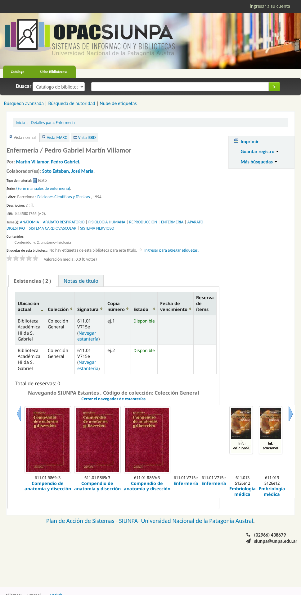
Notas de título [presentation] (81, 280)
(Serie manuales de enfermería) (43, 188)
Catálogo (18, 72)
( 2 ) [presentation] (32, 280)
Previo (18, 421)
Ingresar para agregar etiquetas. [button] (171, 250)
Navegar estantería (87, 336)
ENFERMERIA (172, 222)
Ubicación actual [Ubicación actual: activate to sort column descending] (28, 306)
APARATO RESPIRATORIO (63, 222)
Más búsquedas (258, 162)
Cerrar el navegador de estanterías (113, 398)
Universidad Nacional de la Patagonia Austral (197, 520)
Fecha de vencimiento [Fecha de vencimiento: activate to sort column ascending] (173, 306)
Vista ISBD (87, 137)
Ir (274, 86)
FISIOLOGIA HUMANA (106, 222)
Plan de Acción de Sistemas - (82, 520)
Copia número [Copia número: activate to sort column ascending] (116, 306)
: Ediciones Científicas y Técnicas (62, 196)
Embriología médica (242, 491)
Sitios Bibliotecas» (54, 72)
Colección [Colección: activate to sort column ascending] (58, 309)
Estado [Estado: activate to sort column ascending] (140, 309)
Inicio (20, 122)
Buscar (24, 86)
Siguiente (290, 421)
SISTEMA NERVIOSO (97, 228)
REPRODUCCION (143, 222)
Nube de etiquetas (118, 103)
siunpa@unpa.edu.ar (275, 541)
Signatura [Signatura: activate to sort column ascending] (88, 309)
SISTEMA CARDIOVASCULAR (52, 228)
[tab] (32, 281)
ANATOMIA (29, 222)
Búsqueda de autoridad (71, 103)
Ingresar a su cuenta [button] (270, 6)
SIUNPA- (130, 520)
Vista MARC (57, 137)
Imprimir (249, 141)
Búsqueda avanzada (24, 103)
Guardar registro (259, 151)
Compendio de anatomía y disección (48, 486)
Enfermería (53, 122)
